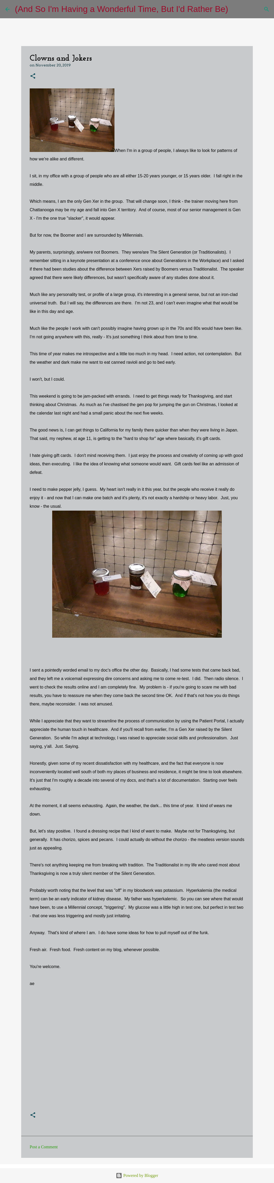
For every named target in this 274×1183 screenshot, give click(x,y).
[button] (33, 76)
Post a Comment (44, 1147)
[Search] (235, 9)
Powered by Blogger (137, 1175)
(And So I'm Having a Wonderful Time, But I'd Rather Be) (121, 9)
